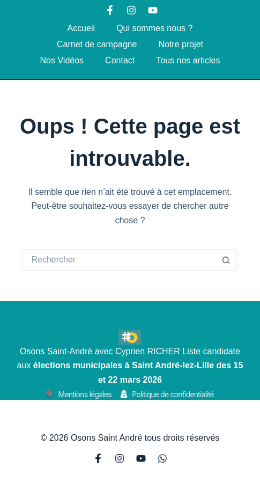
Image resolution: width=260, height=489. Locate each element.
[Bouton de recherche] (226, 260)
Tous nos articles (188, 60)
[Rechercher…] (119, 260)
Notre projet (180, 44)
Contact (120, 60)
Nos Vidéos (62, 60)
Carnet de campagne (97, 44)
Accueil (81, 28)
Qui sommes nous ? (154, 28)
